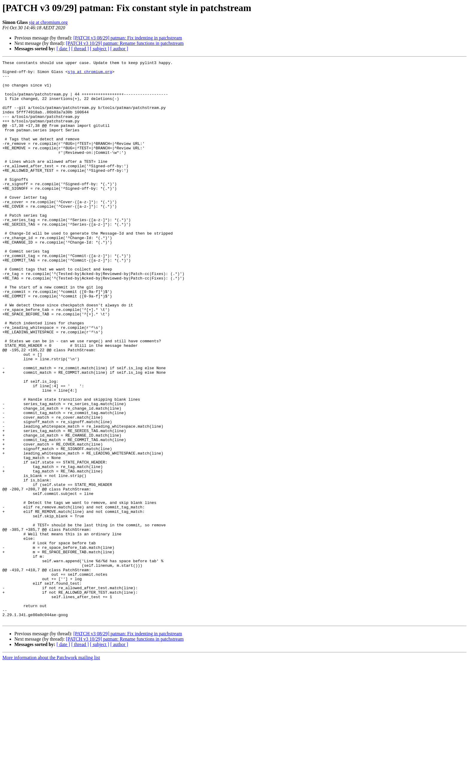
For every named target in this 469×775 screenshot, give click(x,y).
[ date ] (63, 48)
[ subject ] (99, 48)
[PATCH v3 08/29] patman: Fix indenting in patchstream (127, 37)
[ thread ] (80, 48)
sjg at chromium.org (48, 22)
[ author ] (119, 48)
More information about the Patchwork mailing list (51, 769)
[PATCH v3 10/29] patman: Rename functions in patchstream (125, 43)
